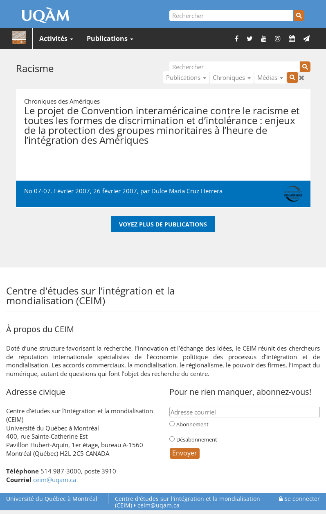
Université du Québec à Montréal (51, 499)
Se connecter (299, 499)
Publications (110, 38)
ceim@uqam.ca (54, 480)
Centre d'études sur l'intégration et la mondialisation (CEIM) (187, 502)
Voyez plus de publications (163, 224)
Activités (56, 38)
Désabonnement (196, 439)
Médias (270, 77)
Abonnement (192, 424)
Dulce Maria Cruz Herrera (187, 191)
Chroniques (232, 77)
